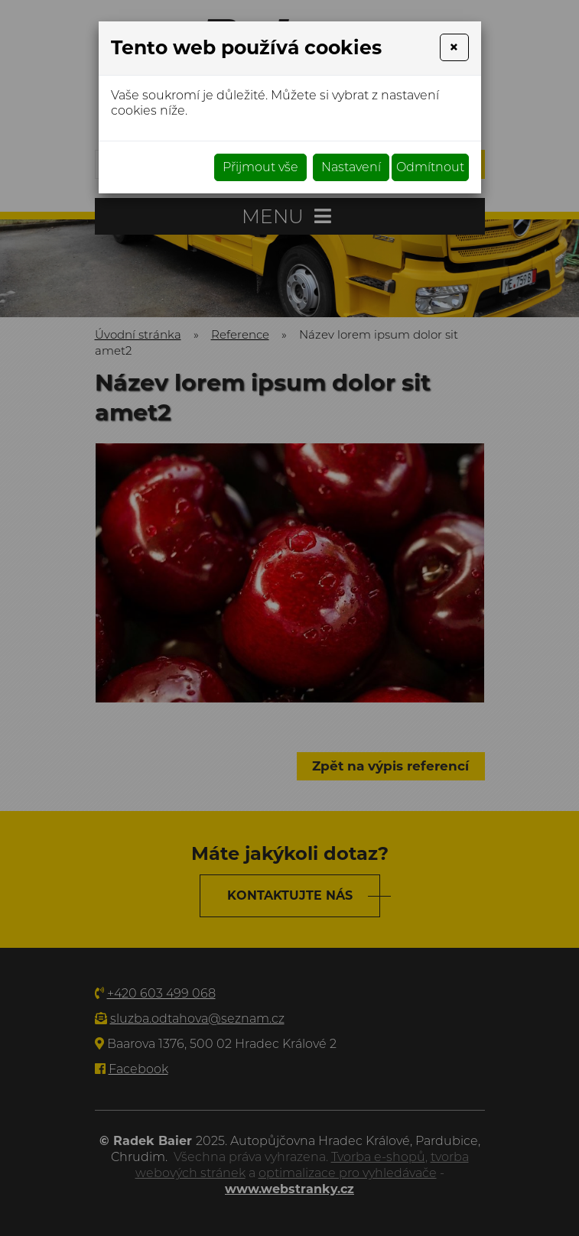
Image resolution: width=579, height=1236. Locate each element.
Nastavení (351, 167)
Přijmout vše (260, 167)
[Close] (454, 47)
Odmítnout (430, 167)
